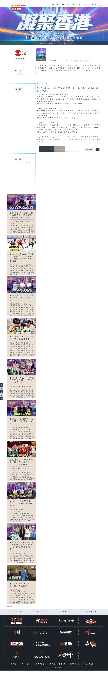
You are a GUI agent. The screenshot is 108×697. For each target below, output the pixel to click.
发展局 (71, 139)
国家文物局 (93, 137)
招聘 (22, 664)
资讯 (78, 137)
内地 (86, 137)
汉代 (66, 139)
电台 (58, 5)
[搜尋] (102, 4)
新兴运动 (53, 139)
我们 (84, 5)
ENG (93, 5)
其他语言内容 (89, 664)
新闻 (63, 5)
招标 (29, 664)
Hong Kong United (58, 137)
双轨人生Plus (90, 139)
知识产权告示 (40, 664)
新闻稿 (14, 664)
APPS (79, 5)
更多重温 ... (9, 606)
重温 (74, 5)
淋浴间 (60, 139)
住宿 (82, 137)
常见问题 (52, 664)
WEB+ (68, 5)
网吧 (76, 139)
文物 (47, 139)
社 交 (43, 611)
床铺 (43, 139)
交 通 (18, 611)
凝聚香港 (45, 137)
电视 (53, 5)
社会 (69, 137)
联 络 (68, 611)
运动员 (81, 139)
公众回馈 (93, 612)
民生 (74, 137)
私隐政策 (63, 664)
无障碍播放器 (75, 664)
